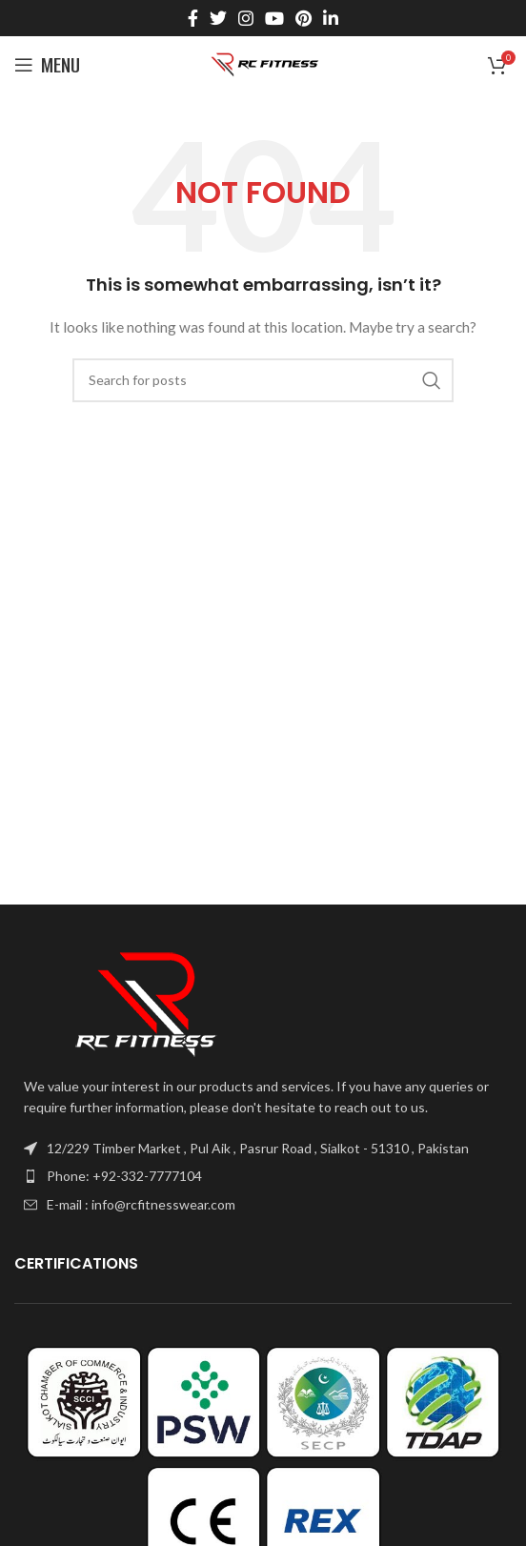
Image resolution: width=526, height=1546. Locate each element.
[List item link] (263, 1176)
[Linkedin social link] (330, 18)
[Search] (263, 380)
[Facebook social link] (193, 18)
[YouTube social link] (274, 18)
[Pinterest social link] (303, 18)
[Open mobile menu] (47, 65)
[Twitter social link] (218, 18)
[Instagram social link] (246, 18)
